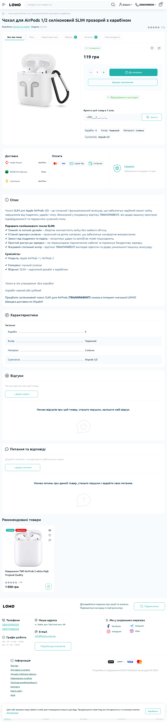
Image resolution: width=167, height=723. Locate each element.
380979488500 (10, 629)
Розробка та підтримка (106, 670)
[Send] (152, 117)
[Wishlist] (49, 534)
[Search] (113, 4)
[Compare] (49, 539)
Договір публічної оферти (23, 674)
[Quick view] (49, 529)
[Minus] (91, 72)
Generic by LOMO (21, 27)
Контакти (15, 687)
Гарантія (129, 166)
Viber (135, 631)
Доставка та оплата (20, 670)
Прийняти (153, 711)
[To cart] (48, 587)
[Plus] (103, 72)
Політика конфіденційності (24, 682)
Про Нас (14, 665)
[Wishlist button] (152, 48)
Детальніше (12, 713)
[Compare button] (159, 48)
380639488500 (10, 624)
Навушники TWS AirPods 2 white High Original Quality (27, 573)
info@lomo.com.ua (45, 636)
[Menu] (4, 4)
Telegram (137, 625)
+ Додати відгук (21, 394)
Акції (13, 695)
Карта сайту (16, 691)
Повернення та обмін (21, 678)
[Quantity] (97, 72)
